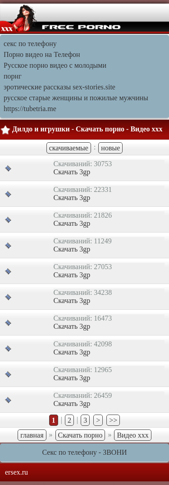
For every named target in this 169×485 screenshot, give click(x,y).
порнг (13, 76)
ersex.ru (16, 472)
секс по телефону (30, 43)
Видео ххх (132, 435)
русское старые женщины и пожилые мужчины (76, 98)
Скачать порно (80, 435)
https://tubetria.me (30, 108)
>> (113, 420)
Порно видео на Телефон (42, 54)
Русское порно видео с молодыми (55, 65)
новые (110, 148)
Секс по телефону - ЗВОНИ (84, 452)
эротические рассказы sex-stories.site (59, 87)
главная (31, 435)
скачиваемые (68, 148)
